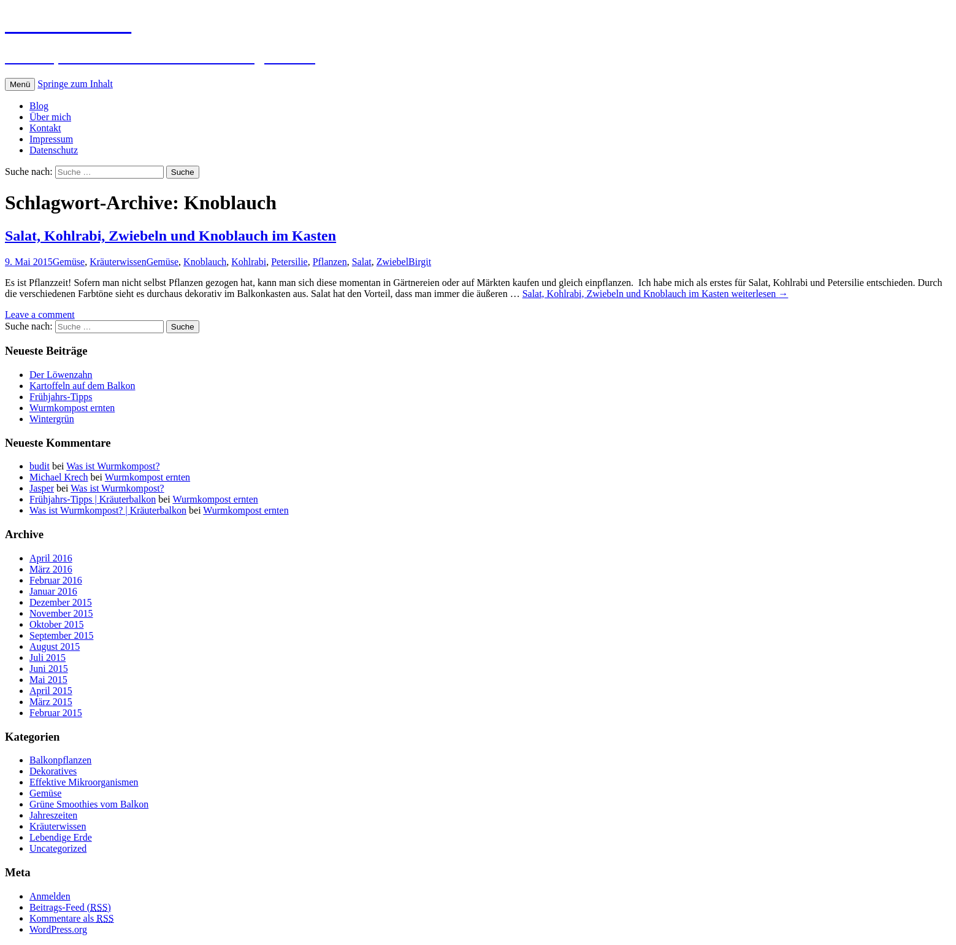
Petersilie (289, 261)
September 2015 (61, 635)
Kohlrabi (248, 261)
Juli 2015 (47, 657)
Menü (20, 84)
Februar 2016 (55, 580)
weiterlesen (655, 293)
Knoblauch (204, 261)
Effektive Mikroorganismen (84, 782)
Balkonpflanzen (60, 760)
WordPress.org (58, 929)
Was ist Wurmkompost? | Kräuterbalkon (107, 510)
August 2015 (54, 646)
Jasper (41, 488)
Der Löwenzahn (61, 374)
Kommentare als (71, 918)
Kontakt (45, 128)
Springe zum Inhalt (75, 84)
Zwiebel (392, 261)
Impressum (51, 139)
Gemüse (69, 261)
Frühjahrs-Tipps (61, 397)
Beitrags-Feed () (70, 907)
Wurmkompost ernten (72, 408)
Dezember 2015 (60, 602)
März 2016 (50, 569)
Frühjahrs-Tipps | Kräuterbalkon (92, 499)
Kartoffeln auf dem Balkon (82, 385)
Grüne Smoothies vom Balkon (88, 804)
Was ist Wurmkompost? (112, 466)
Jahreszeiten (53, 815)
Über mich (50, 117)
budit (39, 466)
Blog (38, 106)
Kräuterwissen (118, 261)
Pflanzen (330, 261)
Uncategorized (57, 848)
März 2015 (50, 701)
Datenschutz (53, 150)
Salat (362, 261)
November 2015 (61, 613)
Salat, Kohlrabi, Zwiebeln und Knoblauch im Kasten (170, 236)
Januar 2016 (53, 591)
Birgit (419, 261)
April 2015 (50, 690)
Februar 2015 (55, 713)
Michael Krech (58, 477)
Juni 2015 (48, 668)
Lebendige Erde (60, 837)
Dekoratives (53, 771)
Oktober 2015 (56, 624)
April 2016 (50, 558)
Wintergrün (51, 419)
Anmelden (50, 896)
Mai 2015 (48, 679)
